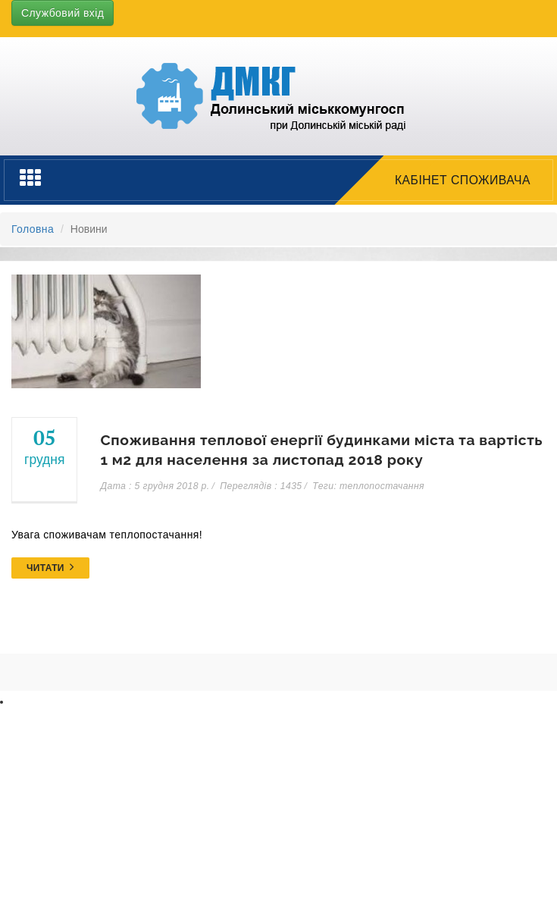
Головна (32, 229)
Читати (50, 568)
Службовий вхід (62, 13)
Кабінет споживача (462, 180)
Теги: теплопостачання (368, 486)
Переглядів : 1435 (261, 486)
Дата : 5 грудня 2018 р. (154, 486)
